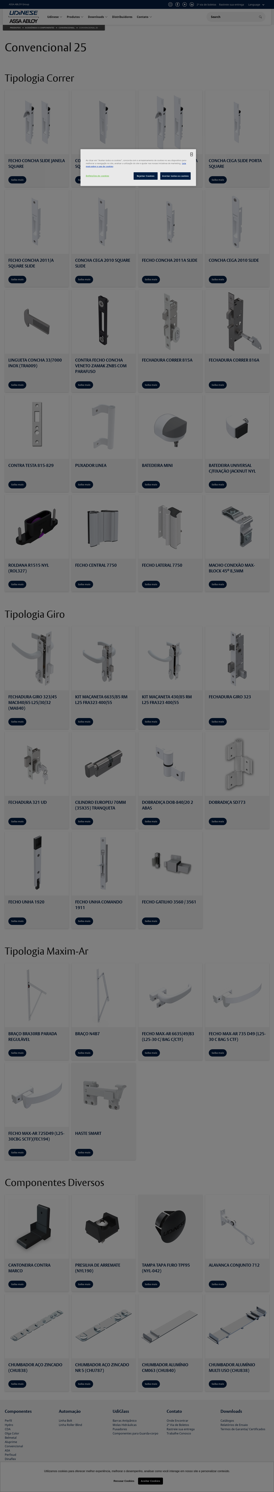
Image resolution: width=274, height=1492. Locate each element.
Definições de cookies (97, 175)
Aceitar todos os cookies (175, 176)
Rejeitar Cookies (145, 176)
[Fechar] (191, 154)
